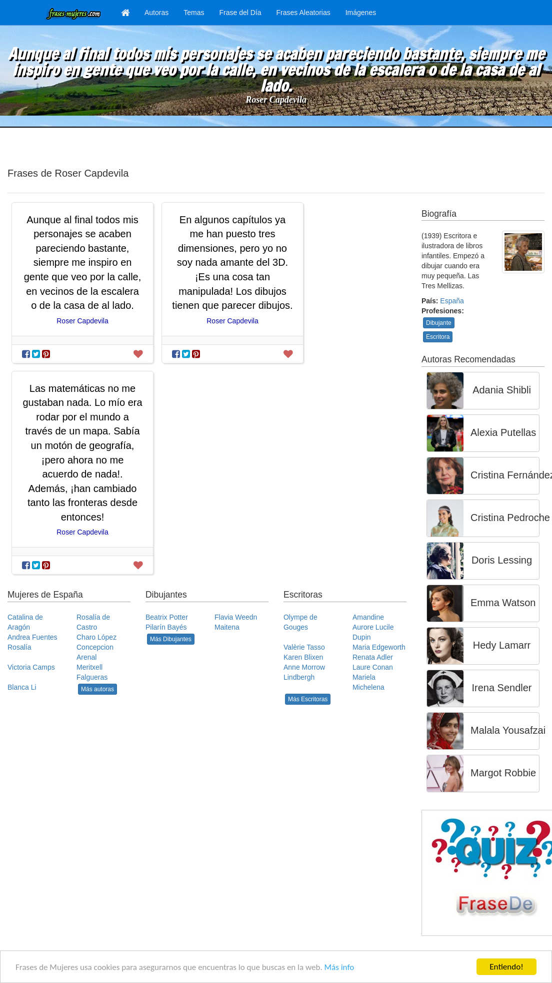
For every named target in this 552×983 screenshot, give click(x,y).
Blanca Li (22, 687)
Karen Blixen (303, 657)
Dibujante (439, 322)
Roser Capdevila (276, 100)
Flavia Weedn (235, 617)
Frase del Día (240, 13)
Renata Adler (372, 657)
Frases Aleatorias (303, 13)
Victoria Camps (31, 667)
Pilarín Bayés (166, 627)
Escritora (438, 336)
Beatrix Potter (167, 617)
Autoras (156, 13)
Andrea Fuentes (33, 637)
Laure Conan (372, 667)
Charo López (96, 637)
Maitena (227, 627)
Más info (339, 967)
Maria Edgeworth (379, 647)
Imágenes (361, 13)
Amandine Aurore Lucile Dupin (373, 627)
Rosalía (19, 647)
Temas (194, 13)
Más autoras (97, 689)
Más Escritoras (308, 699)
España (452, 301)
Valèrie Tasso (304, 647)
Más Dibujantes (171, 639)
